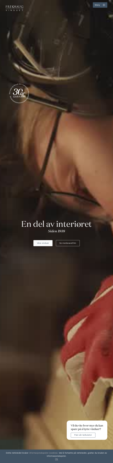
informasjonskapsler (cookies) (43, 453)
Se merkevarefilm (67, 243)
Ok (56, 459)
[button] (100, 5)
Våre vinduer (43, 243)
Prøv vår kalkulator (83, 435)
